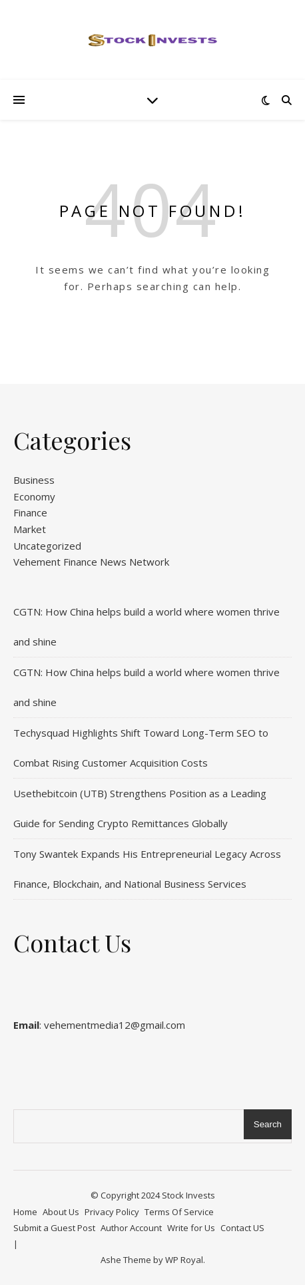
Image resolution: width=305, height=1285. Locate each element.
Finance (30, 512)
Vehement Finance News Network (91, 561)
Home (25, 1212)
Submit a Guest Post (54, 1228)
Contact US (242, 1228)
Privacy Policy (112, 1212)
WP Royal (184, 1260)
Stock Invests (188, 1195)
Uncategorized (47, 545)
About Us (61, 1212)
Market (29, 529)
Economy (34, 496)
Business (34, 479)
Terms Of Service (179, 1212)
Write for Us (191, 1228)
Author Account (131, 1228)
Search (268, 1124)
